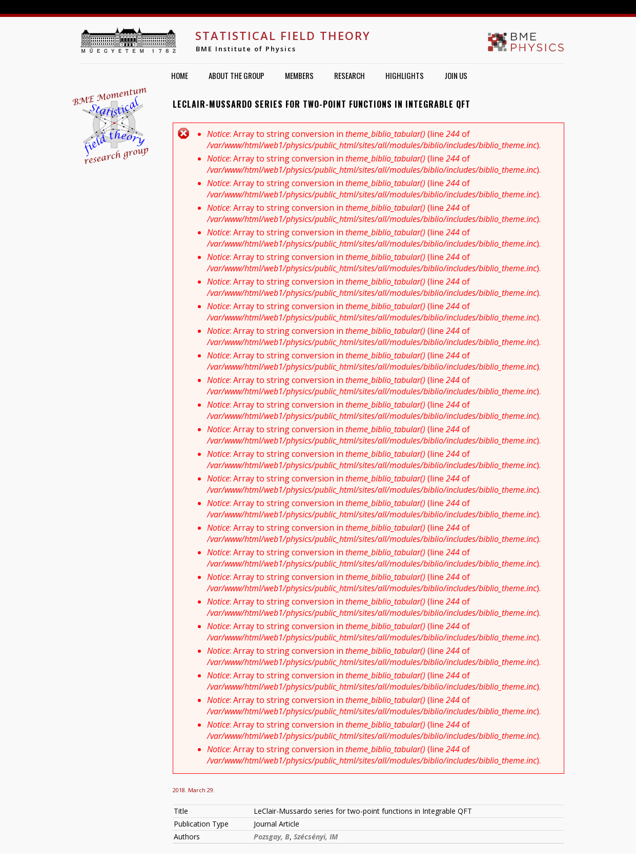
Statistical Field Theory (283, 35)
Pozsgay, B (272, 836)
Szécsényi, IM (316, 836)
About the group (236, 75)
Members (299, 75)
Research (349, 75)
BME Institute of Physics (246, 48)
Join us (455, 75)
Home (179, 75)
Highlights (404, 75)
